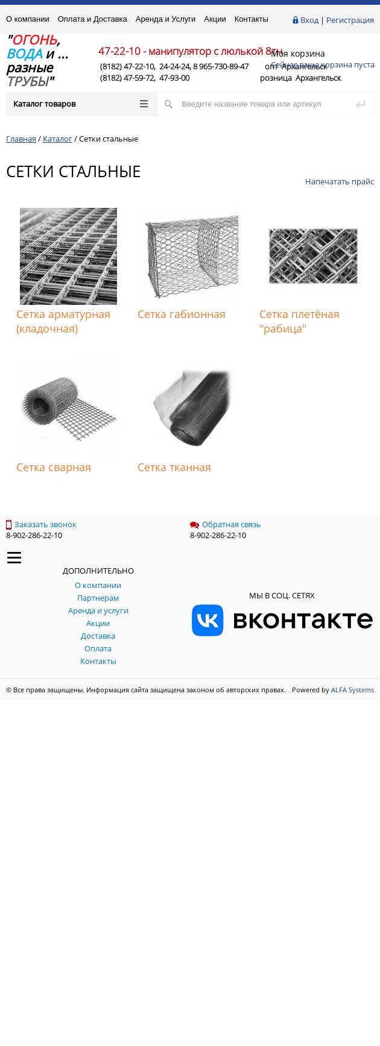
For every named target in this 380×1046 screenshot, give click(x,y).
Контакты (251, 18)
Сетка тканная (174, 467)
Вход (309, 19)
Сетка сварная (53, 467)
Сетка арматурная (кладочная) (63, 321)
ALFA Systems (352, 689)
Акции (215, 18)
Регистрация (350, 19)
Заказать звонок (41, 524)
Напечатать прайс (339, 181)
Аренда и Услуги (166, 18)
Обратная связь (225, 524)
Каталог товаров (80, 103)
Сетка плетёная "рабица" (299, 321)
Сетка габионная (182, 314)
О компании (27, 18)
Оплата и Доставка (92, 18)
